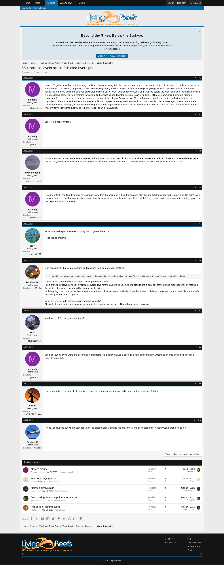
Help (189, 539)
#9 (200, 384)
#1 (200, 78)
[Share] (196, 78)
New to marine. (39, 469)
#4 (200, 187)
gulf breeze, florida (34, 181)
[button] (42, 3)
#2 (200, 114)
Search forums (39, 8)
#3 (200, 151)
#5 (200, 224)
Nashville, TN (36, 254)
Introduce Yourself (66, 472)
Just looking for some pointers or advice (54, 497)
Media (82, 3)
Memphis (38, 448)
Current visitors (172, 542)
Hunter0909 (36, 510)
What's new (66, 3)
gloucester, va (36, 108)
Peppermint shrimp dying (45, 506)
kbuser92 (191, 472)
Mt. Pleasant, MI (35, 341)
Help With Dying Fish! (43, 478)
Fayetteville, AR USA (33, 414)
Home (27, 3)
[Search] (195, 3)
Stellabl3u (35, 501)
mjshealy (28, 72)
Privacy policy (194, 546)
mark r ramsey (189, 509)
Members (169, 539)
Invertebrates (59, 510)
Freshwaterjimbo (38, 472)
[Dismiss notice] (199, 31)
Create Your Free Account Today (112, 56)
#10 (199, 420)
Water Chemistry (61, 491)
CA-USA (38, 288)
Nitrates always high (42, 487)
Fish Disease (54, 481)
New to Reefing (59, 501)
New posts (26, 8)
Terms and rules (195, 542)
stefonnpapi (35, 491)
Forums (51, 3)
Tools (37, 3)
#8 (200, 347)
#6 (200, 260)
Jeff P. (33, 481)
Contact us (192, 550)
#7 (200, 311)
